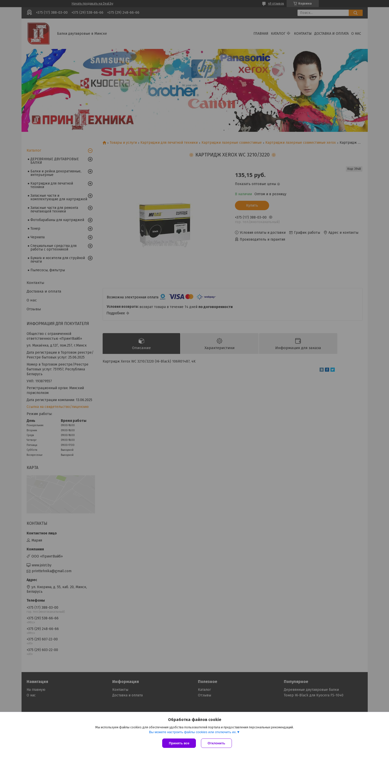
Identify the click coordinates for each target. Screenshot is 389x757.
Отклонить (216, 743)
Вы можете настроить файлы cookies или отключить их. (193, 732)
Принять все (179, 743)
